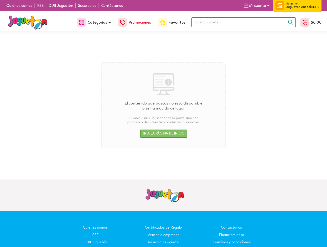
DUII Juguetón (95, 242)
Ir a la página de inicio (163, 133)
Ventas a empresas (163, 235)
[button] (258, 5)
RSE (95, 235)
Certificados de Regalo (163, 227)
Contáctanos (231, 227)
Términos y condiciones (232, 242)
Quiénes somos (95, 227)
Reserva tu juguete (163, 242)
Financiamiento (231, 235)
